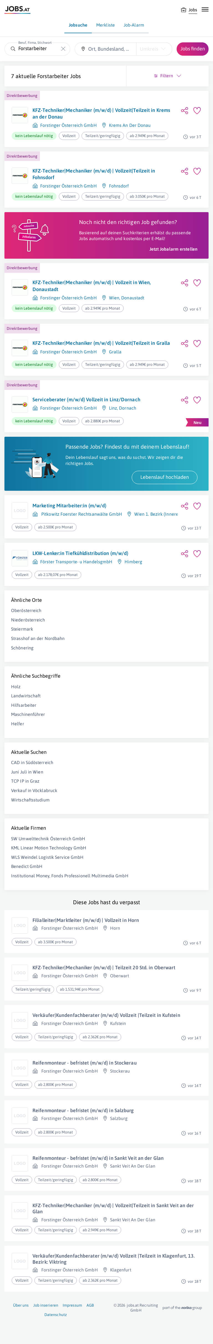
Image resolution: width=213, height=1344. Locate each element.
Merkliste (105, 24)
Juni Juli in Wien (27, 771)
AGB (90, 1305)
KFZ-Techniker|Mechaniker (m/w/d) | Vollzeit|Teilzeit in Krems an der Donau (101, 113)
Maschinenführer (28, 714)
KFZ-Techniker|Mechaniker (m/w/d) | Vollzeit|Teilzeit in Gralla (101, 343)
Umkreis (149, 49)
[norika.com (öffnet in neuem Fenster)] (182, 1308)
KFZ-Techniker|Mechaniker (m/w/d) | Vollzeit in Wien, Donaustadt (91, 285)
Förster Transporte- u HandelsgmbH (76, 561)
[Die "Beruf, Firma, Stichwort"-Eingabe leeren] (63, 49)
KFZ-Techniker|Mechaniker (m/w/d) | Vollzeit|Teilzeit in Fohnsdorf (93, 174)
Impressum (72, 1305)
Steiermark (22, 628)
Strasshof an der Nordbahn (38, 638)
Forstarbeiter (53, 76)
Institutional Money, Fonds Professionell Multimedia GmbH (69, 875)
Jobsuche (78, 24)
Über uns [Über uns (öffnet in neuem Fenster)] (21, 1305)
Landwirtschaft (25, 695)
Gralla (115, 351)
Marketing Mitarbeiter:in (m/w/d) (69, 505)
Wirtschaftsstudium (30, 799)
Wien (114, 297)
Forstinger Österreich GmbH (68, 125)
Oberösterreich (26, 610)
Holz (16, 686)
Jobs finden (193, 49)
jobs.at (133, 1305)
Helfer (17, 723)
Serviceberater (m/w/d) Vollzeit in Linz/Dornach (86, 399)
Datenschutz (55, 1314)
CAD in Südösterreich (32, 762)
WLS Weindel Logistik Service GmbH (47, 857)
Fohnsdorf (119, 185)
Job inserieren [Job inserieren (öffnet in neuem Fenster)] (45, 1305)
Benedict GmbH (26, 866)
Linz (113, 407)
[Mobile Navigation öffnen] (205, 9)
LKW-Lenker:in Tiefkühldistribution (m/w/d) (80, 553)
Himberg (133, 561)
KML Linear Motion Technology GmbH (48, 847)
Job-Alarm (134, 24)
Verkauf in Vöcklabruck (34, 790)
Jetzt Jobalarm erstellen (173, 248)
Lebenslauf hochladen (164, 477)
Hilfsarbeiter (23, 705)
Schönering (22, 647)
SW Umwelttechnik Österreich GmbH (48, 838)
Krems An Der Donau (130, 125)
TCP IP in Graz (25, 780)
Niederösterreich (28, 619)
